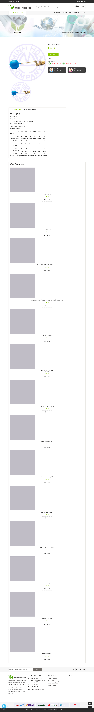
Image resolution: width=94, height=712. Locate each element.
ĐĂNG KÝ (37, 669)
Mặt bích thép (47, 229)
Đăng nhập (11, 1)
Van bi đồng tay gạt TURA (47, 406)
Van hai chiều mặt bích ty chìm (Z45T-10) (46, 264)
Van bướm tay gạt (47, 335)
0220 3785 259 (70, 63)
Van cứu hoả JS (47, 194)
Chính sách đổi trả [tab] (30, 109)
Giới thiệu (76, 12)
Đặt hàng (53, 54)
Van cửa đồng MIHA (47, 653)
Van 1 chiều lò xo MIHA (47, 512)
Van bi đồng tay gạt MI (47, 477)
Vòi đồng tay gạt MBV (47, 370)
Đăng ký (18, 1)
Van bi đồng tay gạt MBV (47, 441)
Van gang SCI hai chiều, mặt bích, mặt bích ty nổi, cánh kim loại (47, 300)
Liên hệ (83, 12)
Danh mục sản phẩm (17, 12)
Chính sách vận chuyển (54, 680)
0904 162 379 (56, 63)
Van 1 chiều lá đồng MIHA (47, 547)
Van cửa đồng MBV (47, 618)
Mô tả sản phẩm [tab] (16, 109)
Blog (70, 12)
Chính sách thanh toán (54, 678)
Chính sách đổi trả (53, 683)
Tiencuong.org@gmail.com (38, 689)
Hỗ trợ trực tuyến (81, 1)
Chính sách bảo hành (53, 685)
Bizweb (66, 710)
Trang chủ (57, 12)
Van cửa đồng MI (47, 583)
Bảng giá (64, 12)
